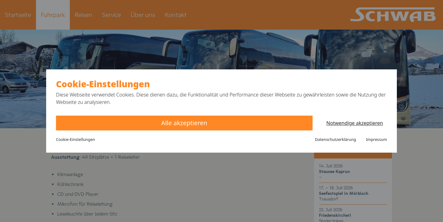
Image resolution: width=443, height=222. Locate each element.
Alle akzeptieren (184, 123)
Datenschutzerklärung (335, 139)
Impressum (376, 139)
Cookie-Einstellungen (75, 139)
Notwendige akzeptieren (354, 123)
